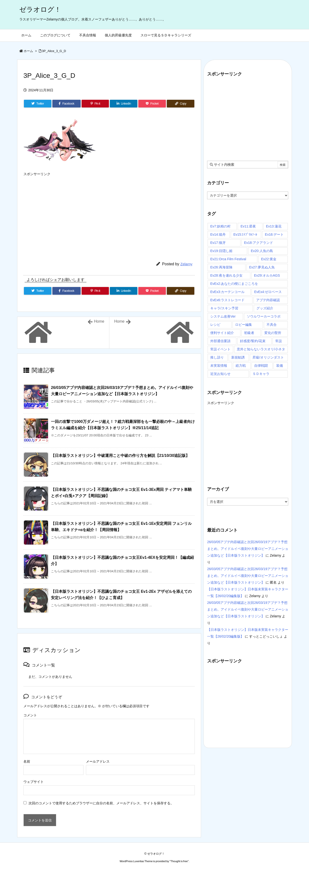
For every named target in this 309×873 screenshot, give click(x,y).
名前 (26, 761)
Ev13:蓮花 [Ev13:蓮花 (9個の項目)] (273, 226)
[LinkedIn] (123, 103)
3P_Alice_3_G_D (54, 51)
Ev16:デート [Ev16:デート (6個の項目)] (274, 234)
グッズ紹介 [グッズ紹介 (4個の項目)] (264, 308)
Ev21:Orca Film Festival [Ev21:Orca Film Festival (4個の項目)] (228, 259)
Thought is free (179, 861)
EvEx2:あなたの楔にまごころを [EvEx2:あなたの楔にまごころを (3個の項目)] (234, 284)
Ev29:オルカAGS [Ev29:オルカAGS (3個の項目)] (267, 275)
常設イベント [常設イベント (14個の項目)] (220, 349)
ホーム (28, 51)
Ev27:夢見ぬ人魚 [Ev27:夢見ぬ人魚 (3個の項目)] (262, 267)
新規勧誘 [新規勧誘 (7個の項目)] (238, 357)
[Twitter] (37, 103)
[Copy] (180, 103)
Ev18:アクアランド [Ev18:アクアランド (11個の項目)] (258, 243)
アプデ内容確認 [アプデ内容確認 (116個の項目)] (268, 300)
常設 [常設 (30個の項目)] (278, 341)
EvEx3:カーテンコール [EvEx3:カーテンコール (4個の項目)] (227, 292)
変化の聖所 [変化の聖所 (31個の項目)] (272, 333)
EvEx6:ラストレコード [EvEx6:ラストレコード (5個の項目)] (227, 300)
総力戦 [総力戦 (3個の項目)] (241, 365)
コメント (30, 715)
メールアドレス (98, 761)
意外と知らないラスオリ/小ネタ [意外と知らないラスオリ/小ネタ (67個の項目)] (261, 349)
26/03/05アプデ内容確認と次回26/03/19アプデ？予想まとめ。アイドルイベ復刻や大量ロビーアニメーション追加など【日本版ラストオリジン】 (247, 548)
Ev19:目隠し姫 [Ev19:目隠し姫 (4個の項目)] (221, 251)
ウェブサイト (33, 782)
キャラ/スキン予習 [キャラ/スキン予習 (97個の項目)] (224, 308)
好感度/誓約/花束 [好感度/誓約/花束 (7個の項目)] (253, 341)
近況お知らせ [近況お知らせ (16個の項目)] (220, 374)
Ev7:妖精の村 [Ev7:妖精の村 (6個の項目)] (220, 226)
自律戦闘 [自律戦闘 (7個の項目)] (261, 365)
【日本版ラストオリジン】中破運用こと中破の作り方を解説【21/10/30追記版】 (120, 455)
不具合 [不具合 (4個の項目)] (272, 325)
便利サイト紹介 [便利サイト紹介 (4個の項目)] (222, 333)
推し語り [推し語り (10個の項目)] (217, 357)
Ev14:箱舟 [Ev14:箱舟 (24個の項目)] (218, 234)
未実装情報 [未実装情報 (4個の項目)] (218, 365)
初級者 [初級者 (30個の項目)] (249, 333)
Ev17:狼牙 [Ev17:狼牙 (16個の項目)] (218, 243)
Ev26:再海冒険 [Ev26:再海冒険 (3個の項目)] (221, 267)
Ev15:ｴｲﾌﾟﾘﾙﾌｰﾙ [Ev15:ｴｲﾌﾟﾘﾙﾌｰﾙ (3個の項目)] (245, 234)
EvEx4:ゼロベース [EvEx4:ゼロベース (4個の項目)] (268, 292)
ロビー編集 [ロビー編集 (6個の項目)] (243, 325)
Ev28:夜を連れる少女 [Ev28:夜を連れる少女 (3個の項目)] (226, 275)
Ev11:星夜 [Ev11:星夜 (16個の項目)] (248, 226)
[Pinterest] (95, 103)
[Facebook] (66, 103)
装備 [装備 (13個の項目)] (279, 365)
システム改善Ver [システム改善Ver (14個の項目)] (223, 316)
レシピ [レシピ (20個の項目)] (215, 325)
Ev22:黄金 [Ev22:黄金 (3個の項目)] (268, 259)
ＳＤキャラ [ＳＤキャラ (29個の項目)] (261, 374)
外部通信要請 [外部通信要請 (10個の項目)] (220, 341)
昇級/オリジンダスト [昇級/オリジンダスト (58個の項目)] (268, 357)
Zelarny (186, 264)
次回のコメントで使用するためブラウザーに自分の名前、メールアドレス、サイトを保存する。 (101, 803)
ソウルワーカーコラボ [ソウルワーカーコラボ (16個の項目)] (264, 316)
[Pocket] (152, 103)
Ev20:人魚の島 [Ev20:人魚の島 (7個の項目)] (262, 251)
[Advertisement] (109, 212)
